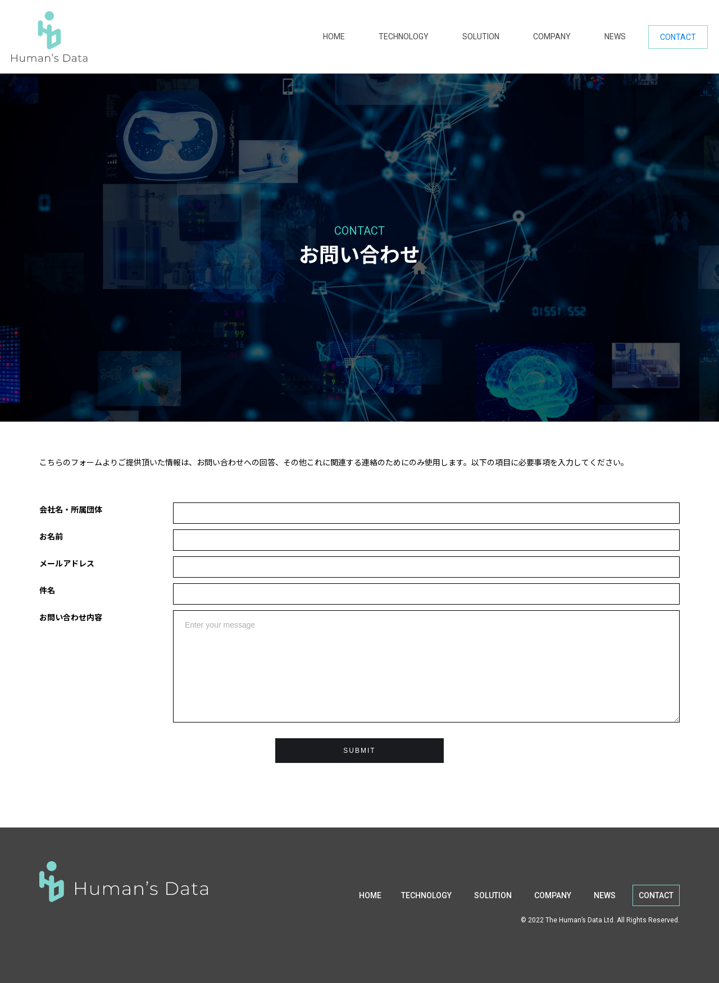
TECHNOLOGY (404, 36)
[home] (161, 36)
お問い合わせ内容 (70, 617)
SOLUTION (480, 36)
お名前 (51, 536)
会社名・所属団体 (70, 509)
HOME (334, 36)
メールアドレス (66, 563)
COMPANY (552, 36)
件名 (47, 590)
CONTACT (678, 37)
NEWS (615, 36)
